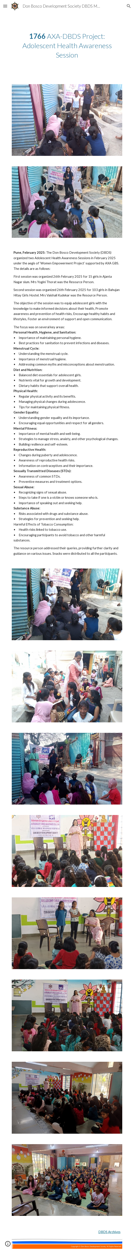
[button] (5, 6)
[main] (67, 45)
